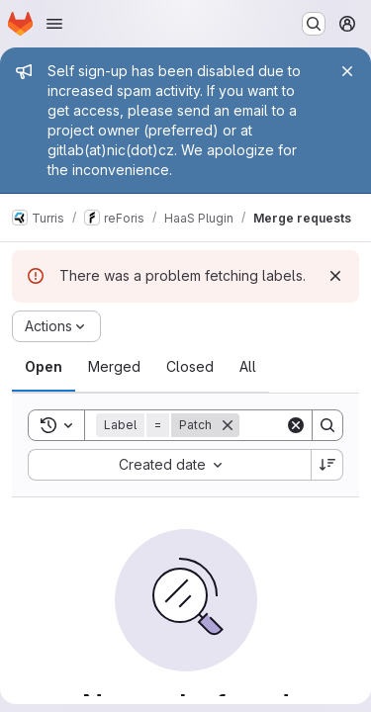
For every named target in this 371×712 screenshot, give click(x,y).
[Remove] (227, 425)
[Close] (347, 71)
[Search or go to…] (313, 24)
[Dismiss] (335, 276)
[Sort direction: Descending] (327, 465)
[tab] (43, 367)
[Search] (327, 425)
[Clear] (296, 425)
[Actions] (56, 326)
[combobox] (169, 465)
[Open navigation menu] (54, 24)
